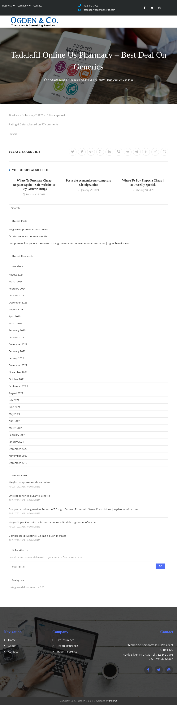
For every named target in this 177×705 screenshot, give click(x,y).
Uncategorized (57, 115)
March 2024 (16, 281)
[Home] (45, 79)
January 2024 (16, 295)
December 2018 (18, 463)
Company (24, 5)
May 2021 (14, 414)
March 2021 (16, 428)
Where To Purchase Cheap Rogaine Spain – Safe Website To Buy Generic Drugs (34, 185)
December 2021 (18, 365)
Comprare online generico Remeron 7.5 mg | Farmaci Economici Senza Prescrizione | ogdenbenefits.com (69, 243)
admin (15, 115)
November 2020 (18, 455)
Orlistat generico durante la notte (28, 236)
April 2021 (14, 421)
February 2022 (17, 351)
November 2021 (18, 372)
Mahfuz (113, 701)
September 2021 (18, 386)
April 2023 (14, 316)
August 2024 (16, 274)
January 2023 (16, 337)
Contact (37, 5)
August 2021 (16, 393)
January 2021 (16, 441)
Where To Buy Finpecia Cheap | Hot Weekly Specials (143, 182)
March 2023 (16, 323)
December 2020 (18, 449)
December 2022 (18, 344)
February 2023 (17, 330)
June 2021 (14, 407)
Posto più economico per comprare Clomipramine (88, 182)
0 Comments (33, 486)
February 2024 (17, 288)
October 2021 (16, 379)
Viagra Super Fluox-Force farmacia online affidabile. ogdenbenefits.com (53, 522)
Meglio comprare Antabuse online (28, 229)
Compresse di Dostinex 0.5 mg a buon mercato (37, 535)
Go (160, 566)
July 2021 (14, 400)
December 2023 (18, 302)
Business (8, 5)
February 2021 (17, 435)
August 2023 (16, 309)
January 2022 (16, 358)
